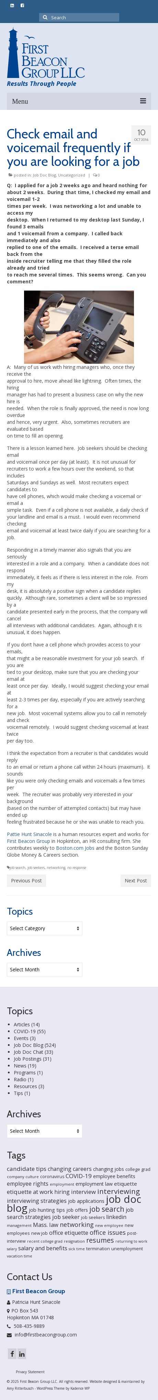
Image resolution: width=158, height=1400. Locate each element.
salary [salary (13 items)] (12, 1248)
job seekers (36, 867)
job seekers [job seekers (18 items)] (93, 1217)
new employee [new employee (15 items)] (109, 1225)
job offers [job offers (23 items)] (77, 1210)
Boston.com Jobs (75, 848)
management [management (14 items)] (19, 1225)
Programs (25, 1072)
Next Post (136, 880)
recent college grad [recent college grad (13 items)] (45, 1241)
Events (21, 1038)
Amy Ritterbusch (20, 1388)
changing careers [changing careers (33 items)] (70, 1169)
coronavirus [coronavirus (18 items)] (52, 1176)
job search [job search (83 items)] (106, 1209)
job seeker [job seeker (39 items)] (66, 1217)
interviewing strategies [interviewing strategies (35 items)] (37, 1201)
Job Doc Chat (28, 1052)
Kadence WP (80, 1388)
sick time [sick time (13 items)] (77, 1248)
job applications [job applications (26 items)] (86, 1201)
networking (56, 867)
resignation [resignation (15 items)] (74, 1241)
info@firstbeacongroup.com (42, 1334)
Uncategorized (71, 175)
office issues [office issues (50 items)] (108, 1232)
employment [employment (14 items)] (62, 1184)
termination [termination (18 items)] (98, 1249)
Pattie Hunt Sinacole (29, 834)
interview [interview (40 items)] (83, 1192)
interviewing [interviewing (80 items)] (118, 1191)
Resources (25, 1086)
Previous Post (26, 880)
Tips (18, 1093)
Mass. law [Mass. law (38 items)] (45, 1225)
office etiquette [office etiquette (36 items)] (68, 1233)
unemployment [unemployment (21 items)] (127, 1248)
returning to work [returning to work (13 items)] (131, 1241)
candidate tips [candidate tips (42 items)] (26, 1169)
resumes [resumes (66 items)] (100, 1240)
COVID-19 (25, 1031)
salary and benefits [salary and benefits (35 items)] (42, 1248)
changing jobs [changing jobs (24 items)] (108, 1169)
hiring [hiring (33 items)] (62, 1192)
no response (76, 867)
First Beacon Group (28, 841)
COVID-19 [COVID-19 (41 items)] (79, 1176)
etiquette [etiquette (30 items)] (125, 1183)
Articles (22, 1024)
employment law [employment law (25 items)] (94, 1184)
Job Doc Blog (44, 175)
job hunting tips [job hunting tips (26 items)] (47, 1210)
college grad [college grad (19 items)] (137, 1169)
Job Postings (28, 1058)
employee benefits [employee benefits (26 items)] (114, 1176)
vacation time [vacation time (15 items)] (19, 1255)
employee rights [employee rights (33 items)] (27, 1183)
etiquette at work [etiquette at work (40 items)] (30, 1192)
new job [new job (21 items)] (39, 1233)
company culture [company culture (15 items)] (23, 1176)
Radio (20, 1079)
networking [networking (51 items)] (77, 1224)
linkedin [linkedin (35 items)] (116, 1217)
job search (17, 867)
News (20, 1065)
